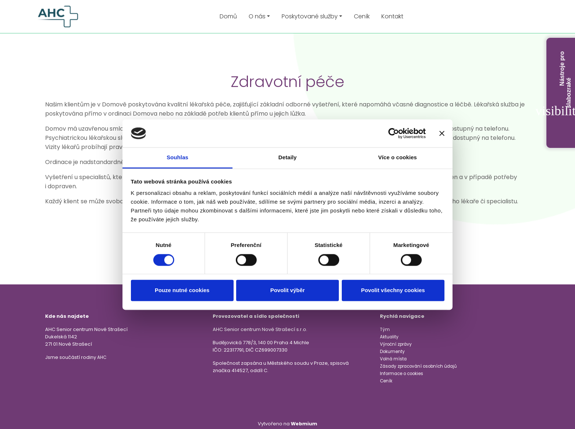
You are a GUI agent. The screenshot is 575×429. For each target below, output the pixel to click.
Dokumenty (392, 352)
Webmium (304, 424)
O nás (257, 16)
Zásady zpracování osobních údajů (418, 366)
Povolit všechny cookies (393, 290)
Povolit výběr (287, 290)
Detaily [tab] (287, 157)
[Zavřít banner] (441, 133)
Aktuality (389, 337)
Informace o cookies (401, 374)
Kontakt (392, 16)
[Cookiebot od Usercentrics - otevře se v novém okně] (394, 133)
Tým (385, 329)
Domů (228, 16)
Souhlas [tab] (177, 157)
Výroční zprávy (396, 344)
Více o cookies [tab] (397, 157)
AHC (101, 357)
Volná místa (393, 359)
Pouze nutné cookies (182, 290)
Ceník (362, 16)
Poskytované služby (310, 16)
